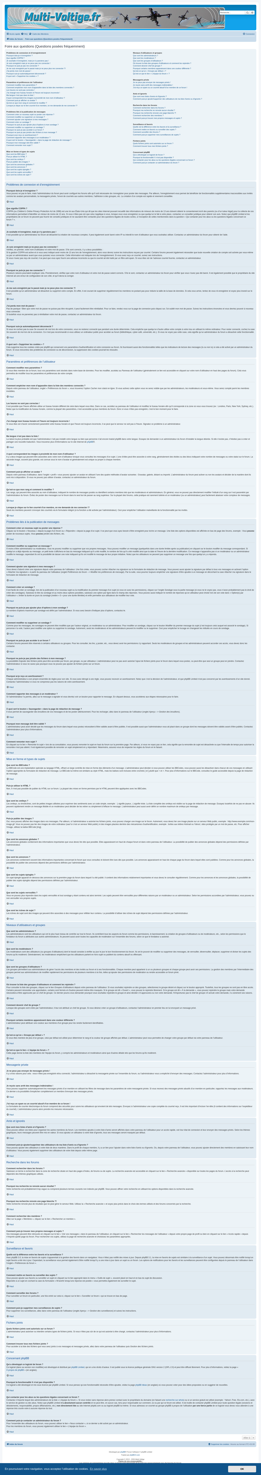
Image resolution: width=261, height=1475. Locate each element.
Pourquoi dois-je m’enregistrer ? (19, 56)
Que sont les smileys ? (15, 159)
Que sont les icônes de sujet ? (18, 175)
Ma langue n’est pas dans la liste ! (20, 95)
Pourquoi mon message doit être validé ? (23, 143)
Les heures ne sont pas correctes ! (20, 90)
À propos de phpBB (15, 1370)
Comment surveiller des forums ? (146, 132)
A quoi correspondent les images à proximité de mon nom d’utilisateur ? (35, 98)
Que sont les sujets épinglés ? (18, 169)
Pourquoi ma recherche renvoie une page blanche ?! (154, 113)
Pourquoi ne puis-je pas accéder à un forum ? (25, 130)
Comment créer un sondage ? (18, 122)
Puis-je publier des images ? (18, 162)
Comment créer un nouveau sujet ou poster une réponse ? (30, 114)
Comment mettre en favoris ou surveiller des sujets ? (154, 130)
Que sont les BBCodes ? (16, 154)
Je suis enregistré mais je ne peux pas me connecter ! (28, 63)
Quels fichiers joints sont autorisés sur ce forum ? (153, 143)
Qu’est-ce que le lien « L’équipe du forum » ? (151, 74)
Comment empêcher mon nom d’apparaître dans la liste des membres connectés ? (40, 88)
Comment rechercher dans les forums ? (149, 108)
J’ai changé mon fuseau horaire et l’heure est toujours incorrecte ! (33, 93)
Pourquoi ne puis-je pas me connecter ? (22, 66)
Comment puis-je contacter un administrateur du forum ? (156, 163)
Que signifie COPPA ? (15, 58)
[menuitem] (24, 34)
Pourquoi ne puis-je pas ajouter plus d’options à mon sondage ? (32, 125)
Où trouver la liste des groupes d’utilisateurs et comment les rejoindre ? (162, 63)
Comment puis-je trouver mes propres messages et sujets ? (157, 118)
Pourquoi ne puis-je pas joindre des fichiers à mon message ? (31, 132)
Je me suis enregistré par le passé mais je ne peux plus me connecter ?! (36, 68)
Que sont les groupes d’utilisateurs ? (148, 61)
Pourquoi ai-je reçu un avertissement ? (22, 135)
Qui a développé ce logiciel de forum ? (148, 155)
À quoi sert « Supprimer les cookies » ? (22, 76)
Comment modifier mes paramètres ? (21, 85)
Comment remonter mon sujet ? (19, 145)
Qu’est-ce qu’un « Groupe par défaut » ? (149, 71)
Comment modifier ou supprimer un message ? (25, 117)
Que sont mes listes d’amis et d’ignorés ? (150, 96)
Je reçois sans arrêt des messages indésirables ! (153, 85)
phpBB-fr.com (135, 1455)
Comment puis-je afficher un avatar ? (21, 100)
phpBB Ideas (141, 1385)
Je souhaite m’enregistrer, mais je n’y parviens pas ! (27, 61)
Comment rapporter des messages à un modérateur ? (28, 138)
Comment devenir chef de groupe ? (147, 66)
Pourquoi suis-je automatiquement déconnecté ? (26, 74)
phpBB (90, 442)
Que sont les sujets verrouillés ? (19, 172)
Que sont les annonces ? (16, 167)
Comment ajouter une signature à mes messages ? (27, 119)
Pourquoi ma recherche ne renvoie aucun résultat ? (154, 110)
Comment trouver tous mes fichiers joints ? (150, 146)
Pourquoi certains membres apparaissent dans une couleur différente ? (162, 68)
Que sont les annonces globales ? (20, 164)
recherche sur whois (175, 1400)
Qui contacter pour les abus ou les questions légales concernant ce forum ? (164, 160)
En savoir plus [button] (98, 1468)
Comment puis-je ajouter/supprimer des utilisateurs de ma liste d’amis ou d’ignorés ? (167, 99)
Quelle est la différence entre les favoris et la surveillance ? (157, 127)
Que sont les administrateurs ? (145, 56)
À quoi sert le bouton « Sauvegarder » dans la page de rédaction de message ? (38, 140)
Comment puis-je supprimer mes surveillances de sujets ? (156, 135)
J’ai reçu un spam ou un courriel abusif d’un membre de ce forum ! (160, 88)
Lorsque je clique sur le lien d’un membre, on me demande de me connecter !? (41, 106)
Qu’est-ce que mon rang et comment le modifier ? (26, 103)
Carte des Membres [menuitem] (39, 34)
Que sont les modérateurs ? (144, 58)
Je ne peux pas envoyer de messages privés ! (152, 82)
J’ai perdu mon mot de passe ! (18, 71)
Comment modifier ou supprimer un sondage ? (25, 127)
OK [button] (242, 1469)
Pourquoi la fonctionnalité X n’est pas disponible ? (153, 157)
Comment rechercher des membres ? (148, 115)
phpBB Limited (77, 1367)
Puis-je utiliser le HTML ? (16, 157)
